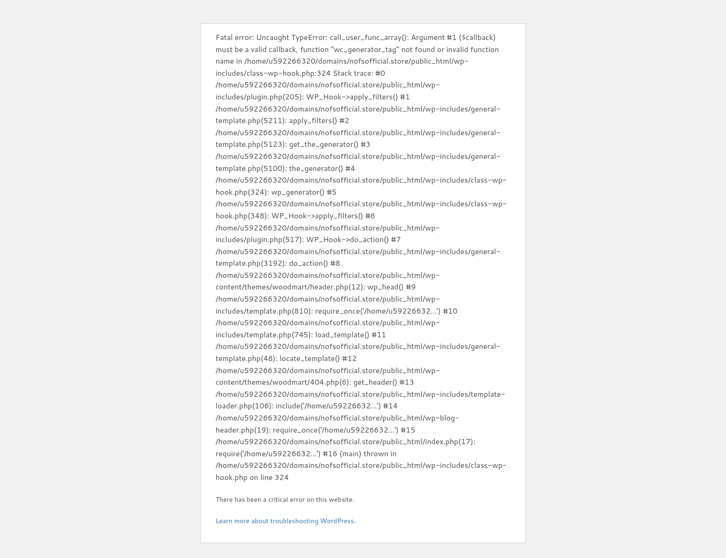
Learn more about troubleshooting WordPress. (286, 520)
